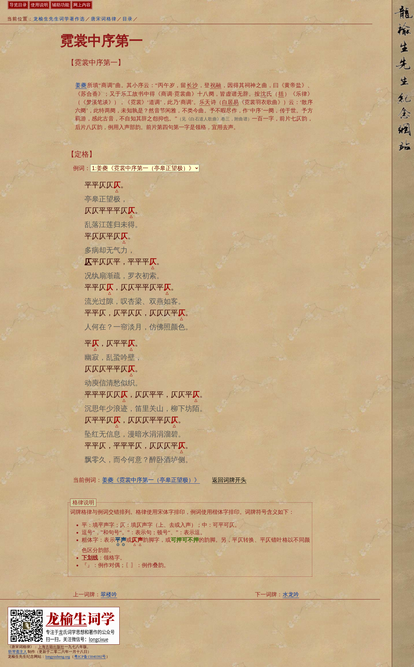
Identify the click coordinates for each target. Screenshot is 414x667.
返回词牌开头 (229, 480)
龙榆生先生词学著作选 (59, 18)
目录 (127, 18)
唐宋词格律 (104, 18)
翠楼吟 (109, 594)
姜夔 (81, 85)
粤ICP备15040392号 (90, 657)
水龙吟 (291, 594)
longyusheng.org (57, 657)
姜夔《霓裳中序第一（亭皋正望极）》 (151, 480)
